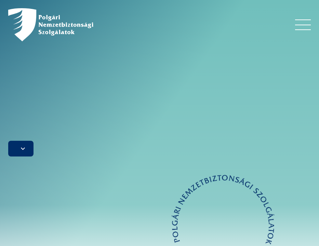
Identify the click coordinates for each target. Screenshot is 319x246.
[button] (21, 148)
